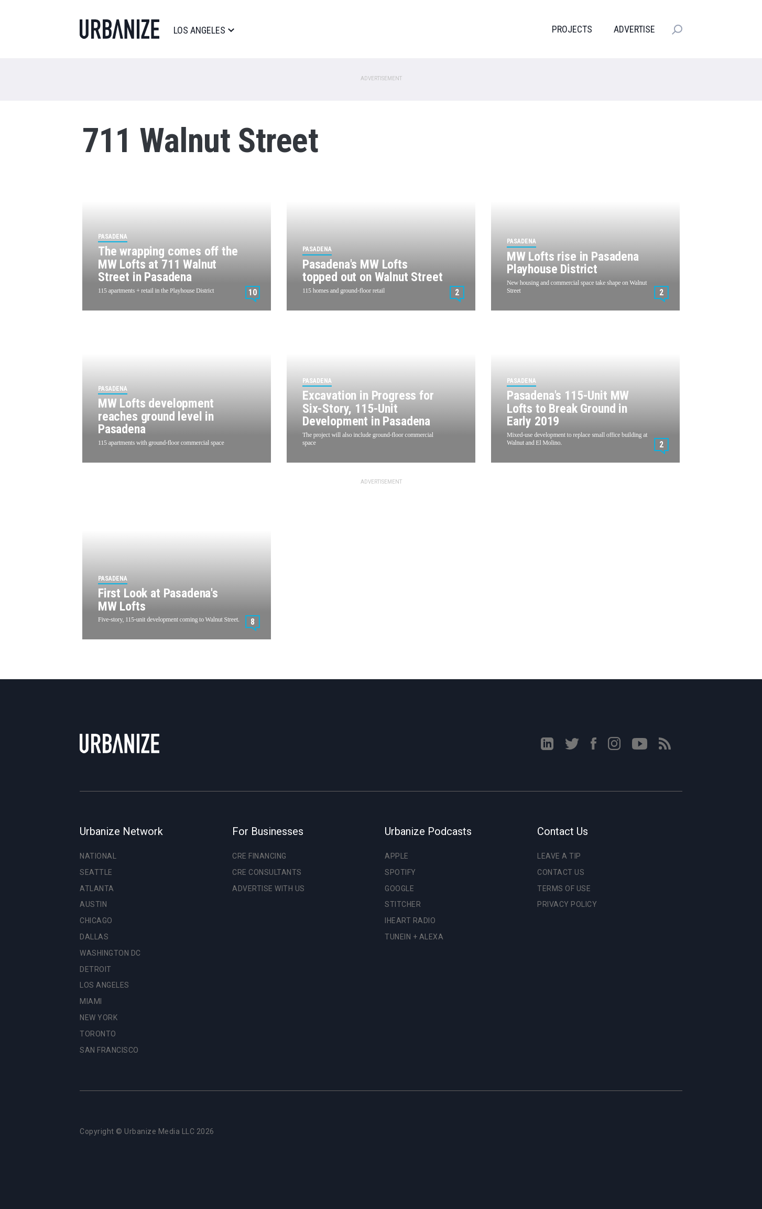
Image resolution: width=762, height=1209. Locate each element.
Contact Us (560, 872)
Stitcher (403, 904)
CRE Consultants (267, 872)
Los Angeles (203, 30)
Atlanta (97, 888)
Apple (397, 856)
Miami (91, 1001)
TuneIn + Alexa (414, 937)
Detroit (96, 969)
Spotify (400, 872)
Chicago (96, 920)
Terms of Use (564, 888)
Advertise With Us (268, 888)
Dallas (94, 937)
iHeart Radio (410, 920)
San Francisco (109, 1050)
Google (399, 888)
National (98, 856)
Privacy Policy (567, 904)
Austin (93, 904)
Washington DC (110, 953)
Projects (572, 29)
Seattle (96, 872)
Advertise (634, 29)
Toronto (98, 1034)
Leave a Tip (559, 856)
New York (98, 1017)
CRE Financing (259, 856)
